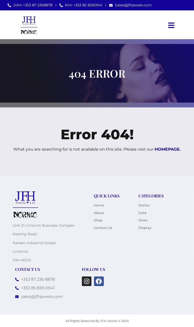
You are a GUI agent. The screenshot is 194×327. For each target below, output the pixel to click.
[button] (171, 25)
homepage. (168, 149)
